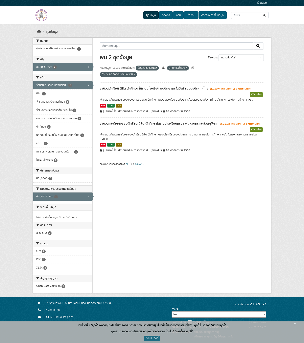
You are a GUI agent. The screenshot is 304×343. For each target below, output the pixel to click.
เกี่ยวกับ (191, 15)
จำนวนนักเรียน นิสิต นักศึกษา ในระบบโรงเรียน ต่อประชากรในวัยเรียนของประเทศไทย (154, 88)
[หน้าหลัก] (39, 31)
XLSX (110, 105)
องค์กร (166, 15)
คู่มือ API (138, 164)
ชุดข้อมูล (151, 15)
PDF (103, 105)
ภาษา (175, 309)
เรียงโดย (212, 58)
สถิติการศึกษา (256, 94)
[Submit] (264, 15)
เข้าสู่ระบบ (262, 3)
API (127, 164)
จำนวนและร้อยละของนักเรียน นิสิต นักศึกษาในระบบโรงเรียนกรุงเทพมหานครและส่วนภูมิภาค (159, 123)
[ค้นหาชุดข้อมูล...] (250, 15)
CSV (119, 105)
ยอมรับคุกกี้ (152, 338)
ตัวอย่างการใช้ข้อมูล (212, 15)
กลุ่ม (178, 15)
